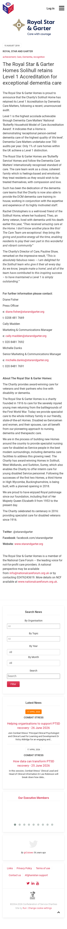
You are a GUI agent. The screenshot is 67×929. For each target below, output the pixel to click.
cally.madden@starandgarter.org (26, 336)
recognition (39, 57)
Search (33, 670)
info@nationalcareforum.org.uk (29, 573)
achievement (9, 57)
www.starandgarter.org (28, 544)
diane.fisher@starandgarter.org (25, 311)
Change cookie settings (40, 908)
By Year (33, 646)
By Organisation (34, 620)
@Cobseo (28, 852)
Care (19, 57)
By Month (33, 657)
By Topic (33, 633)
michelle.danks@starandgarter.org (27, 360)
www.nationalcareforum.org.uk (37, 581)
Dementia (27, 57)
